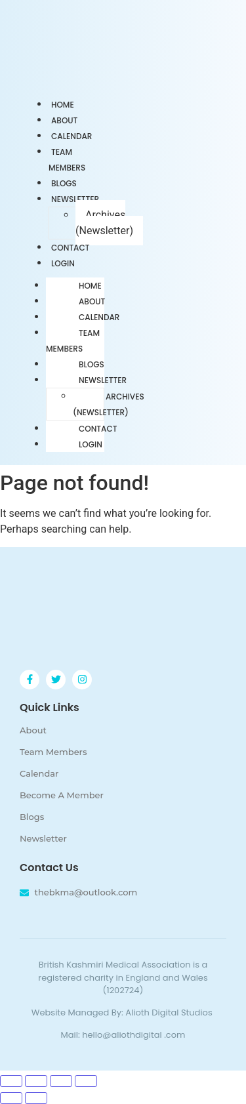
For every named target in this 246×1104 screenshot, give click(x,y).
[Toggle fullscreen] (36, 1081)
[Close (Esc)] (86, 1081)
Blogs (91, 364)
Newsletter (75, 199)
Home (90, 285)
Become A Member (62, 795)
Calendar (99, 317)
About (92, 301)
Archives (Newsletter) (104, 223)
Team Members (67, 159)
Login (63, 263)
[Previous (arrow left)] (11, 1098)
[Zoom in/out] (11, 1081)
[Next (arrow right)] (36, 1098)
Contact (98, 428)
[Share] (61, 1081)
